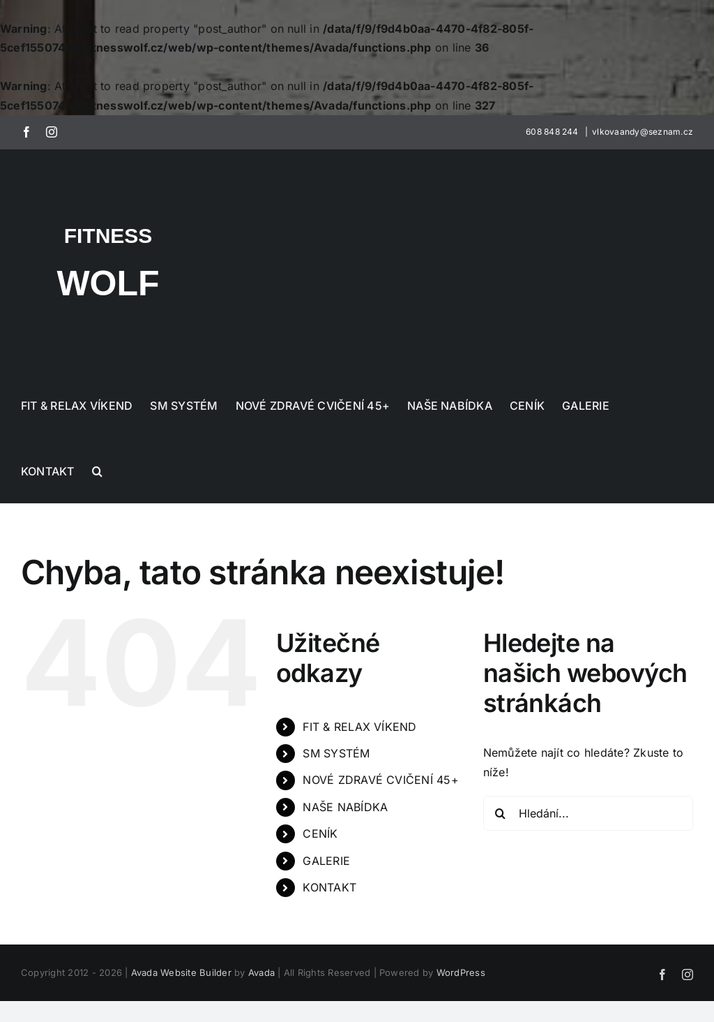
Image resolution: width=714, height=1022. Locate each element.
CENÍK (320, 833)
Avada (261, 972)
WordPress (460, 972)
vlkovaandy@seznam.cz (642, 131)
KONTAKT (329, 887)
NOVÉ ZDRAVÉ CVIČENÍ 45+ (381, 780)
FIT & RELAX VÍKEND (359, 727)
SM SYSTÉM (336, 753)
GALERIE (326, 861)
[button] (97, 470)
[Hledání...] (588, 813)
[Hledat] (500, 813)
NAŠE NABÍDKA (345, 807)
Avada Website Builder (181, 972)
